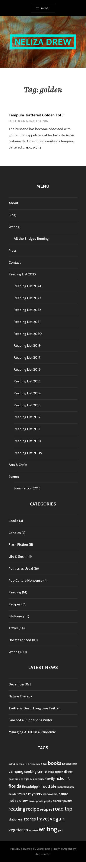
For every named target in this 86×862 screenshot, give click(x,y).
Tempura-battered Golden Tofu (36, 115)
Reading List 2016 (27, 369)
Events (14, 477)
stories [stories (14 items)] (29, 819)
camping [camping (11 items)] (16, 771)
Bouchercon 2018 (27, 488)
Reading (15, 592)
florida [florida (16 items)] (15, 786)
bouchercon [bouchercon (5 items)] (69, 763)
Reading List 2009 (28, 453)
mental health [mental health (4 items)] (65, 786)
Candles (15, 533)
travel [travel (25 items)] (43, 819)
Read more (33, 148)
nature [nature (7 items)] (63, 794)
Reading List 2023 (27, 298)
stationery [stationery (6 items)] (16, 819)
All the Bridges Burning (31, 238)
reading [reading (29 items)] (17, 809)
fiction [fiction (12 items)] (61, 778)
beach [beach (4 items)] (36, 763)
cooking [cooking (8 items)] (30, 771)
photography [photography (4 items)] (44, 801)
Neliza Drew (43, 42)
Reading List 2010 (27, 441)
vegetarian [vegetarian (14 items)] (18, 829)
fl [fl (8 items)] (68, 778)
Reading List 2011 (27, 429)
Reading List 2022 (27, 310)
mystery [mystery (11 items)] (35, 793)
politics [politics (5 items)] (67, 801)
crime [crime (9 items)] (42, 771)
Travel (13, 628)
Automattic (42, 854)
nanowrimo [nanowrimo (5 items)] (50, 794)
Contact (15, 262)
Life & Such (17, 556)
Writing (14, 227)
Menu (45, 8)
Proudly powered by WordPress (30, 849)
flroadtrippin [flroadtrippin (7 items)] (31, 787)
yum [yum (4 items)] (60, 830)
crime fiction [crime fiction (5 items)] (55, 771)
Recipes (14, 604)
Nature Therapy (20, 696)
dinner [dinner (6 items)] (68, 772)
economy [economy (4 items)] (14, 778)
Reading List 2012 (27, 417)
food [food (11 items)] (45, 786)
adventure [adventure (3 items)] (21, 764)
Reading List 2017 (27, 357)
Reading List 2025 (22, 274)
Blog (12, 215)
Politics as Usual (21, 568)
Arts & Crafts (18, 465)
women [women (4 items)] (33, 830)
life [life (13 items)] (54, 786)
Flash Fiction (18, 544)
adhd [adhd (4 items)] (12, 763)
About (13, 203)
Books (13, 521)
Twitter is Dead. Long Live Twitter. (34, 708)
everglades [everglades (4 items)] (27, 778)
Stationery (17, 616)
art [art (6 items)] (30, 764)
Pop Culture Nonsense (25, 580)
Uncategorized (20, 640)
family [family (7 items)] (50, 779)
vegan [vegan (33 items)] (57, 818)
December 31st (20, 684)
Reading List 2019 (27, 345)
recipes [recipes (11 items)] (46, 809)
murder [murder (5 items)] (13, 794)
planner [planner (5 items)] (58, 801)
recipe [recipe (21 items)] (32, 809)
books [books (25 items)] (54, 763)
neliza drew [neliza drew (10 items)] (18, 800)
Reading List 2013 (27, 405)
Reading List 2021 (27, 322)
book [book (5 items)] (44, 763)
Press (12, 250)
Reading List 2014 (27, 393)
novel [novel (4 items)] (32, 801)
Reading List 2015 (27, 381)
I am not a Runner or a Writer (30, 720)
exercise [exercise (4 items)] (40, 778)
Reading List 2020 (28, 334)
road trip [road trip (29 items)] (62, 809)
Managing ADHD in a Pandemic (32, 732)
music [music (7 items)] (22, 794)
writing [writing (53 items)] (48, 829)
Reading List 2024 (27, 286)
